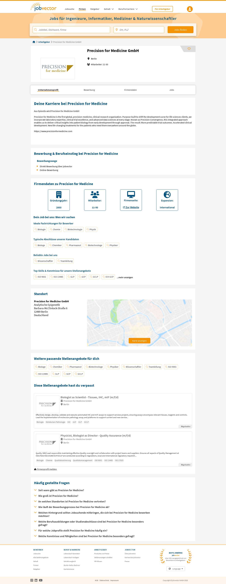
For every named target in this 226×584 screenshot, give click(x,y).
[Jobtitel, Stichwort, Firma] (71, 29)
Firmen (35, 565)
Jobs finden (180, 29)
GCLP (94, 276)
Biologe (40, 245)
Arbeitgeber (44, 41)
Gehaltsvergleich (70, 561)
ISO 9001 (40, 276)
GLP (71, 276)
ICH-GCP (108, 276)
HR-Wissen (98, 561)
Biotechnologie (73, 229)
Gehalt (35, 561)
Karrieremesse (69, 569)
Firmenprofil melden (47, 469)
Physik (91, 229)
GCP (82, 276)
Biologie (40, 229)
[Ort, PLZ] (139, 29)
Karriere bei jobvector (132, 557)
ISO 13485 (57, 276)
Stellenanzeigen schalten (103, 557)
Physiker (112, 245)
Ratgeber (36, 569)
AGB (96, 580)
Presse (127, 561)
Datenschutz (104, 580)
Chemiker (55, 245)
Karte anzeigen (139, 340)
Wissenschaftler (44, 260)
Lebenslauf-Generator (72, 553)
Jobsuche (37, 553)
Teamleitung (65, 260)
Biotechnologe (93, 245)
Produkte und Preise (101, 553)
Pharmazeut (73, 245)
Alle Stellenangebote (40, 557)
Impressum (114, 580)
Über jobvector (130, 553)
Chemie (55, 229)
